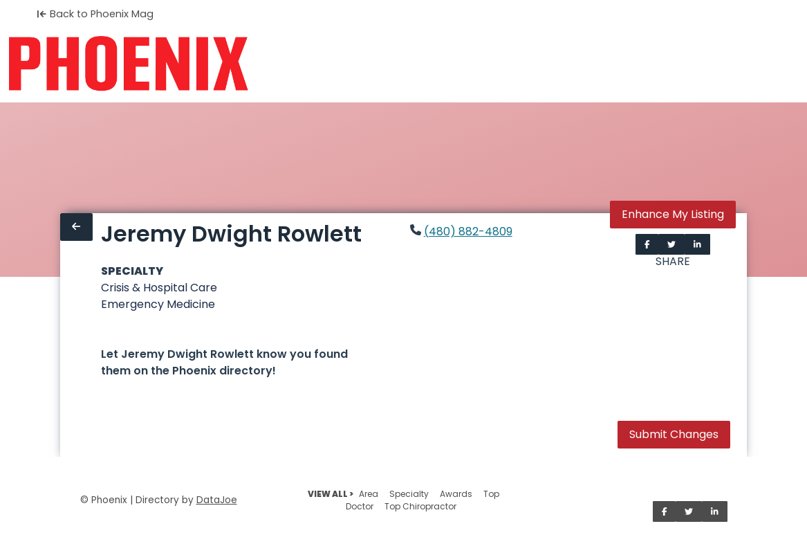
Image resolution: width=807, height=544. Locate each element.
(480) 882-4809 (468, 231)
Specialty (409, 494)
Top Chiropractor (420, 506)
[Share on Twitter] (671, 244)
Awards (456, 494)
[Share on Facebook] (647, 244)
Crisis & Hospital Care (159, 288)
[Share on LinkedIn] (697, 244)
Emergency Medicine (158, 304)
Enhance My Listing (673, 214)
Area (368, 494)
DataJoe (216, 500)
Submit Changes (673, 434)
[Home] (128, 64)
